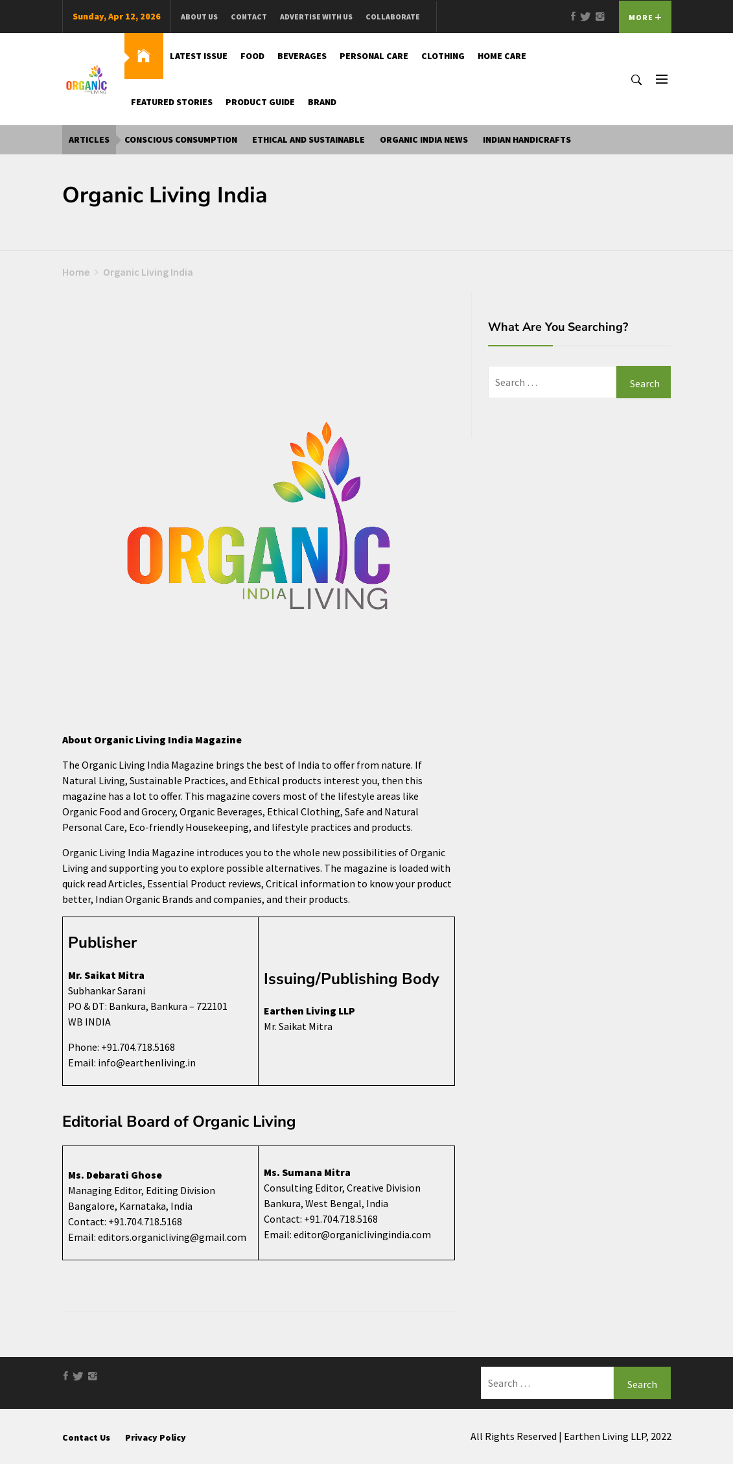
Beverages (302, 56)
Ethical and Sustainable (308, 139)
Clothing (443, 56)
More (645, 17)
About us (199, 16)
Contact (249, 16)
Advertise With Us (316, 16)
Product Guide (260, 102)
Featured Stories (172, 102)
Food (252, 56)
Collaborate (393, 16)
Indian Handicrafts (527, 139)
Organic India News (424, 139)
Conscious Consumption (180, 139)
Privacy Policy (155, 1437)
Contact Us (86, 1437)
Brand (322, 102)
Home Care (502, 56)
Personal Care (374, 56)
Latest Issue (198, 56)
